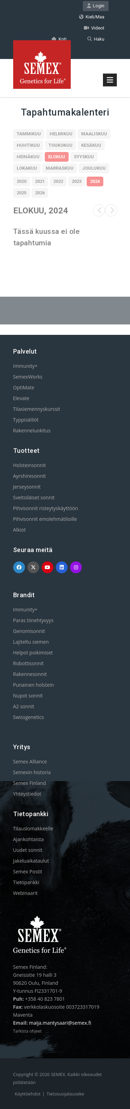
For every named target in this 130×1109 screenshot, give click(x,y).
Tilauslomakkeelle (33, 828)
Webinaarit (25, 893)
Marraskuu (59, 168)
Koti (59, 39)
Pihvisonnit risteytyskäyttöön (45, 508)
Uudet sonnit (28, 850)
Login (95, 5)
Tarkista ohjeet (27, 1031)
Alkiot (19, 529)
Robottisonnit (28, 663)
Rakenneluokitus (32, 430)
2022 (58, 181)
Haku (95, 39)
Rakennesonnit (30, 674)
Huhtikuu (28, 145)
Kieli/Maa (91, 16)
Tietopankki (26, 882)
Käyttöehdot (28, 1094)
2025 (21, 192)
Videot (94, 28)
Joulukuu (94, 168)
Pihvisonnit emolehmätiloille (45, 519)
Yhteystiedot (27, 793)
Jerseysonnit (27, 486)
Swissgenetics (28, 717)
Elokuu (56, 156)
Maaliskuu (94, 133)
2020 (21, 181)
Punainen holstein (33, 685)
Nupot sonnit (28, 695)
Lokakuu (27, 168)
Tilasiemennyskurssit (36, 409)
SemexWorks (28, 376)
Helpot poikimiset (33, 652)
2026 (40, 192)
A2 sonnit (23, 706)
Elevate (21, 398)
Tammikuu (29, 133)
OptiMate (23, 387)
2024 (95, 181)
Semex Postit (27, 871)
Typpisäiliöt (26, 419)
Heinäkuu (28, 156)
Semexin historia (32, 772)
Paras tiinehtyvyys (33, 620)
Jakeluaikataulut (31, 860)
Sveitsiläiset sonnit (34, 497)
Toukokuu (60, 145)
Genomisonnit (29, 631)
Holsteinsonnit (29, 465)
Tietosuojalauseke (65, 1094)
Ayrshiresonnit (29, 476)
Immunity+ (25, 366)
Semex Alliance (30, 761)
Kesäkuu (91, 145)
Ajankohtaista (28, 839)
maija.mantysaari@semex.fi (60, 1022)
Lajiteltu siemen (31, 641)
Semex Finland (29, 783)
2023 (76, 181)
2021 (40, 181)
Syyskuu (84, 156)
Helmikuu (61, 133)
